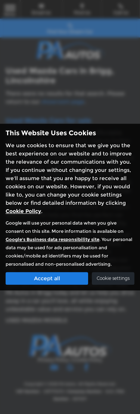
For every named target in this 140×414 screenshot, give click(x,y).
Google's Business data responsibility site (52, 239)
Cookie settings (113, 278)
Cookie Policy (23, 211)
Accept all (47, 278)
